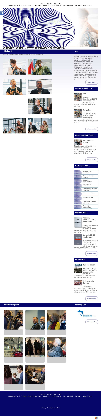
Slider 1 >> (41, 54)
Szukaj (78, 5)
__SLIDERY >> (34, 54)
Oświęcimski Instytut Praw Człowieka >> (19, 54)
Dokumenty (68, 5)
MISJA (49, 4)
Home (42, 4)
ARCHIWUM (57, 5)
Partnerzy (28, 5)
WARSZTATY (87, 5)
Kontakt (46, 5)
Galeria (38, 5)
